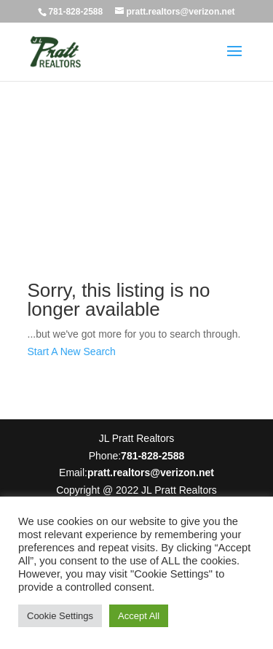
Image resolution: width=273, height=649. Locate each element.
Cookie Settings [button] (60, 615)
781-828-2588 (75, 12)
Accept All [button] (138, 615)
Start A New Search (72, 351)
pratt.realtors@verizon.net (150, 472)
